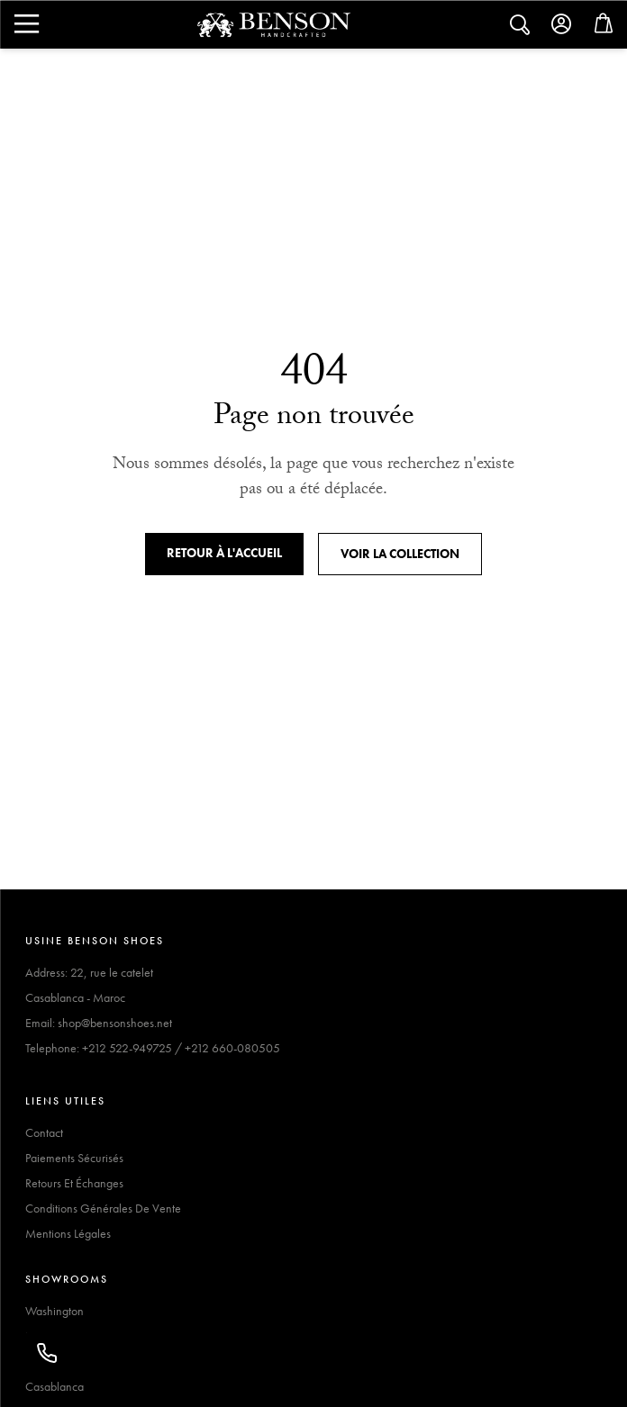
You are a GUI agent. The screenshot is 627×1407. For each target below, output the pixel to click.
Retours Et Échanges (74, 1183)
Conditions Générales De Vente (103, 1208)
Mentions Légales (68, 1233)
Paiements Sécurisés (74, 1158)
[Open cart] (604, 27)
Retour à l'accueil (224, 553)
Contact (44, 1132)
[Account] (562, 24)
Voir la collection (400, 554)
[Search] (25, 24)
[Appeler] (47, 1353)
